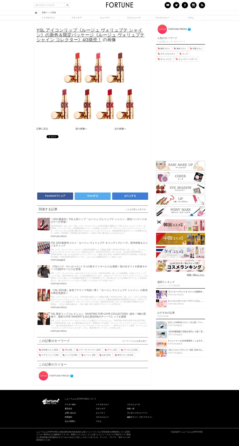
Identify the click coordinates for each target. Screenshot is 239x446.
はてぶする (130, 195)
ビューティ (105, 17)
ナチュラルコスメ (166, 54)
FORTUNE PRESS (59, 236)
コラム (191, 17)
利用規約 (68, 417)
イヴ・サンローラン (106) (88, 350)
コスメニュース (134, 17)
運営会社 (68, 409)
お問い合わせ (70, 413)
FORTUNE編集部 (58, 260)
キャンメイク (165, 59)
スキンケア (77, 17)
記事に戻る (42, 128)
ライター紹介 (70, 404)
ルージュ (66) (88, 355)
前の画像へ (81, 128)
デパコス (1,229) (129, 350)
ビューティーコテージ (186, 59)
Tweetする (92, 195)
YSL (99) (67, 350)
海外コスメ (180, 48)
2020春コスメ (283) (48, 350)
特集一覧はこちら (195, 275)
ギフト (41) (111, 350)
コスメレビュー (162, 17)
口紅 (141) (105, 355)
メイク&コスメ (48, 17)
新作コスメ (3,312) (124, 355)
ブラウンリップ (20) (49, 355)
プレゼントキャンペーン (137, 413)
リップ (183, 54)
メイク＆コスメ (102, 404)
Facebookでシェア (55, 195)
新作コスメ (164, 48)
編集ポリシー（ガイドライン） (140, 417)
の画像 (90, 35)
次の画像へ (120, 128)
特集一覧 (130, 409)
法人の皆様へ (70, 421)
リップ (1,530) (70, 355)
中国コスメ (196, 48)
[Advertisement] (63, 164)
